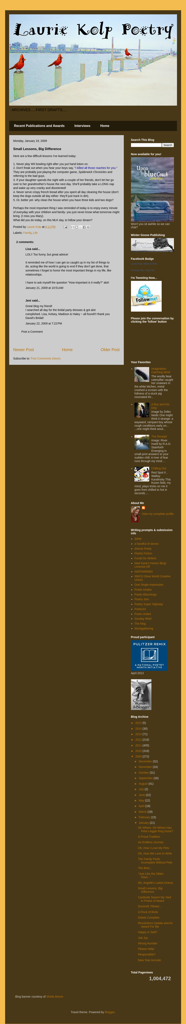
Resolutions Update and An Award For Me (155, 924)
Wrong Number (147, 943)
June (142, 795)
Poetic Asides (143, 589)
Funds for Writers (145, 558)
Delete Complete (148, 917)
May (142, 800)
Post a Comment (32, 331)
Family (27, 232)
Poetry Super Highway (148, 604)
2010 (138, 751)
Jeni (28, 300)
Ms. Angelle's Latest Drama (155, 882)
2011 (138, 745)
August (143, 783)
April (142, 806)
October (144, 772)
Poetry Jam (141, 599)
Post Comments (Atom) (45, 358)
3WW (137, 538)
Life (35, 232)
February (145, 817)
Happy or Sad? (147, 932)
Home (104, 126)
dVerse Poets (142, 548)
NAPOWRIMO (143, 571)
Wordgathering (143, 628)
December (146, 761)
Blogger (109, 1012)
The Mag (140, 623)
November (146, 767)
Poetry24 (140, 609)
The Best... (145, 868)
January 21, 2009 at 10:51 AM (44, 287)
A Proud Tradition (149, 836)
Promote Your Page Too (143, 270)
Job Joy (143, 937)
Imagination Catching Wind (160, 370)
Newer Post (23, 349)
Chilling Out (158, 468)
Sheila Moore (54, 996)
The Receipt (159, 436)
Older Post (110, 349)
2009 (138, 756)
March (143, 811)
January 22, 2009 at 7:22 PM (44, 323)
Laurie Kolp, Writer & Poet (144, 263)
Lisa (28, 249)
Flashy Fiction (143, 553)
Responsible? (146, 954)
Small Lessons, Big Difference (150, 890)
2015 (138, 722)
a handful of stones (146, 543)
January (144, 822)
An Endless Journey (150, 842)
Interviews (82, 126)
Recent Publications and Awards (39, 126)
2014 (138, 728)
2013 (138, 734)
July (142, 789)
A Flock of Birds (148, 912)
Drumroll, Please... (149, 906)
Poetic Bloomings (145, 594)
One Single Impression (148, 584)
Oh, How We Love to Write (155, 853)
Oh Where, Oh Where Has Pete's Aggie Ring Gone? (155, 829)
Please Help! (146, 949)
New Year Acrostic (149, 960)
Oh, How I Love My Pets (153, 848)
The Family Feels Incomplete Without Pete (155, 860)
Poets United (142, 614)
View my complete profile (158, 513)
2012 (138, 739)
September (146, 778)
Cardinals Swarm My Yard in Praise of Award (154, 899)
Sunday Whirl (142, 618)
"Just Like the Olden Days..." (150, 875)
